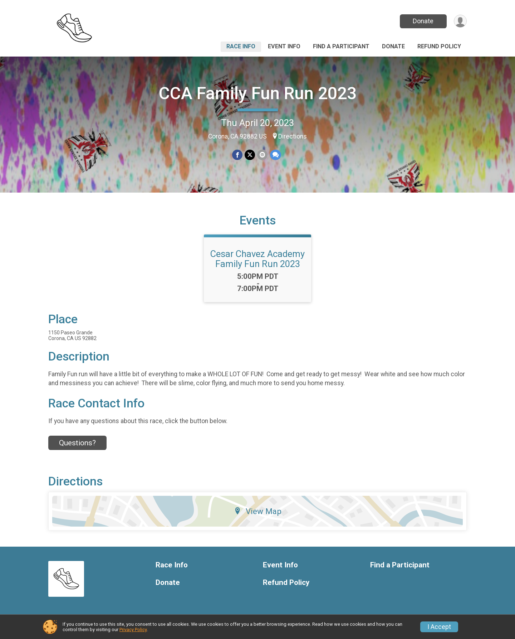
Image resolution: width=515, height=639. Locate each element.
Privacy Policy (133, 629)
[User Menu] (460, 21)
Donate (423, 21)
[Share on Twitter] (250, 155)
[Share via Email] (262, 155)
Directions (292, 136)
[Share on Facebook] (237, 155)
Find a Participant (341, 46)
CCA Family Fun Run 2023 (258, 93)
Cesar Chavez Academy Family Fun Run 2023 (257, 258)
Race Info (240, 46)
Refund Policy (439, 46)
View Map (257, 511)
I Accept (439, 626)
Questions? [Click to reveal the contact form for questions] (77, 443)
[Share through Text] (275, 155)
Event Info (284, 46)
